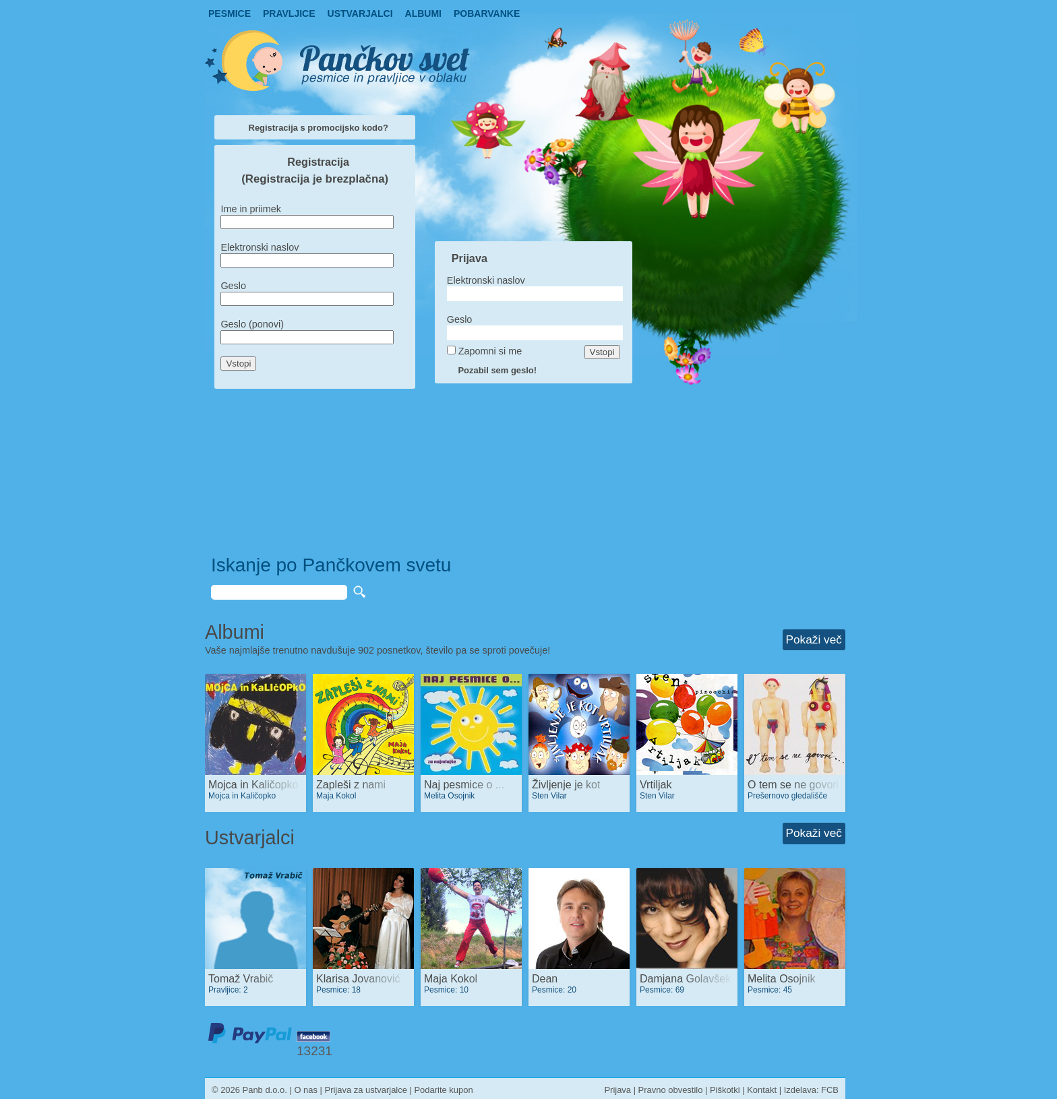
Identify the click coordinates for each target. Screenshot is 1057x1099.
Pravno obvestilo (670, 1090)
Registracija (318, 162)
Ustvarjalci (360, 13)
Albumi (423, 13)
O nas (306, 1090)
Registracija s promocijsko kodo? (318, 128)
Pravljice (289, 13)
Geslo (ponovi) (252, 324)
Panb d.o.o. (265, 1090)
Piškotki (725, 1090)
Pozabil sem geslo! (497, 370)
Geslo (233, 285)
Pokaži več (814, 639)
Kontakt (762, 1090)
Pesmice (229, 13)
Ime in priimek (250, 208)
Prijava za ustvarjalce (366, 1090)
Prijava (469, 258)
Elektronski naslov (259, 247)
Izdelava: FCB (811, 1090)
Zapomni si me (490, 351)
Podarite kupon (443, 1090)
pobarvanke (487, 13)
